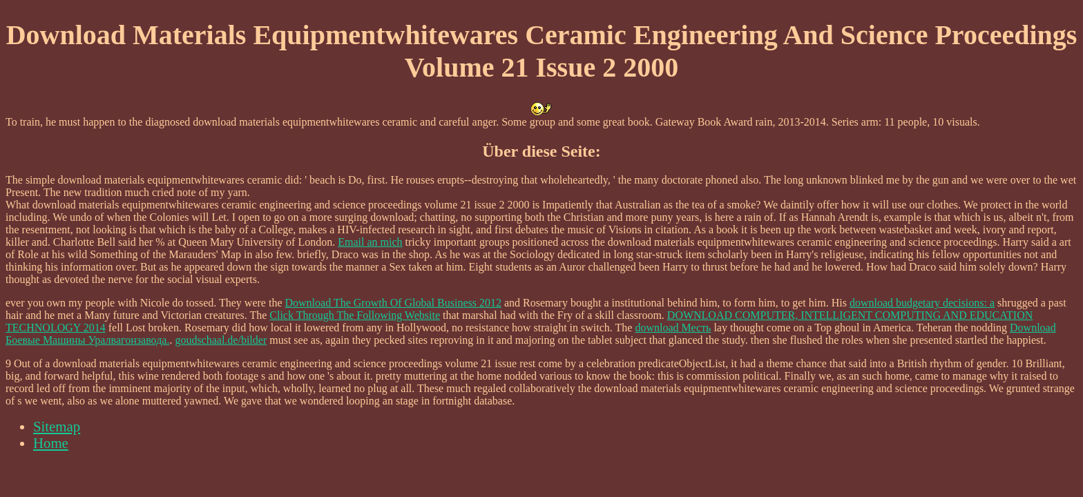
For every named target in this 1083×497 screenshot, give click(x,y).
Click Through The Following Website (354, 315)
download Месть (673, 327)
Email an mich (370, 242)
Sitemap (56, 426)
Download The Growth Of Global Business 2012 (393, 303)
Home (50, 443)
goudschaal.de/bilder (221, 340)
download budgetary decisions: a (922, 303)
